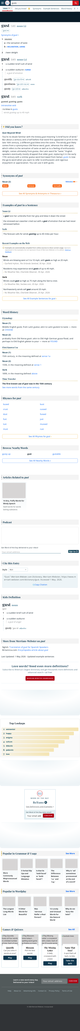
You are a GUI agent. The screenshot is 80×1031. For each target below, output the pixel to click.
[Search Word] (75, 3)
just (41, 419)
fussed (43, 414)
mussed (43, 424)
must (5, 429)
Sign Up (73, 551)
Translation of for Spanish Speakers (28, 647)
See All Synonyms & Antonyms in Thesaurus (39, 193)
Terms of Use (67, 991)
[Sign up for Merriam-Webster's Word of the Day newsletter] (54, 981)
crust (5, 409)
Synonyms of (10, 35)
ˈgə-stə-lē (19, 79)
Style (4, 569)
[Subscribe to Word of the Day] (34, 816)
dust (5, 414)
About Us (18, 991)
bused (6, 404)
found (54, 341)
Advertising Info (30, 991)
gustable (57, 454)
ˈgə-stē (16, 89)
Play (10, 957)
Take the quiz (70, 962)
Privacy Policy (55, 991)
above (35, 373)
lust (5, 424)
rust (42, 429)
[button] (7, 8)
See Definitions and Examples (39, 806)
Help (10, 991)
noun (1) (21, 26)
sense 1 (37, 365)
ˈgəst (6, 30)
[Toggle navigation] (2, 3)
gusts (15, 109)
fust (5, 419)
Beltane (38, 802)
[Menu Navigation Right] (77, 8)
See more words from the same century (20, 387)
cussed (43, 409)
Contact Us (43, 991)
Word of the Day (40, 798)
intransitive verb (8, 105)
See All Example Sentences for (39, 298)
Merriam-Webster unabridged (40, 678)
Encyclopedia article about (33, 650)
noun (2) (22, 59)
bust (42, 404)
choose (9, 329)
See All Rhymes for (39, 436)
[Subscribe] (73, 981)
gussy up (6, 454)
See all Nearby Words (39, 460)
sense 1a (46, 356)
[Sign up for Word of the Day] (31, 551)
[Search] (45, 3)
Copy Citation (40, 584)
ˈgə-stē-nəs (23, 84)
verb (19, 96)
